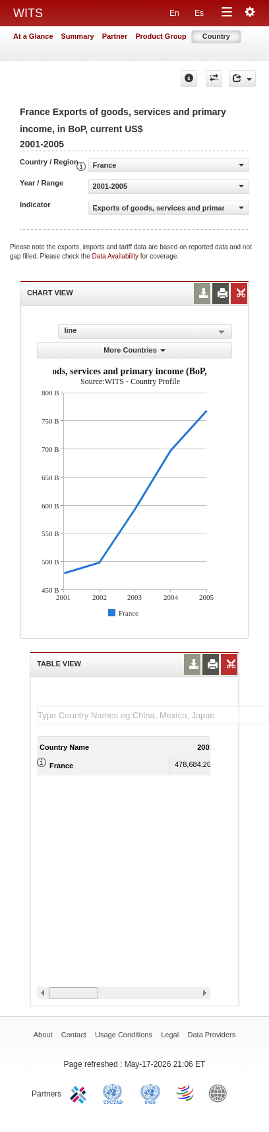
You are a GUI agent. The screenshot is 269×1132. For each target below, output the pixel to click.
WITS (28, 13)
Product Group (161, 36)
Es (199, 13)
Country (216, 36)
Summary (77, 36)
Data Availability (116, 256)
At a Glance (33, 36)
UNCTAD (115, 1092)
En (174, 13)
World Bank (221, 1092)
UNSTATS (150, 1092)
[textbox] (153, 715)
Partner (115, 36)
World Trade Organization (186, 1092)
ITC (80, 1092)
